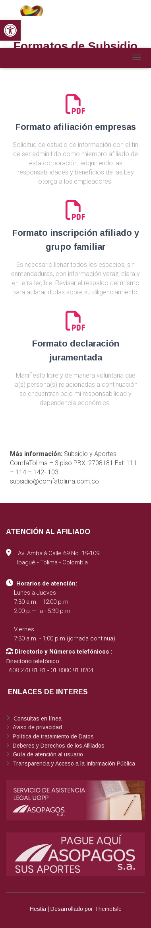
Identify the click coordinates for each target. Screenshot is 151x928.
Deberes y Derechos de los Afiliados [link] (58, 745)
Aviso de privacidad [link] (36, 727)
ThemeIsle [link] (108, 909)
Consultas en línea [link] (37, 718)
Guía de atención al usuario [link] (47, 754)
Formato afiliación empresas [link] (75, 127)
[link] (10, 30)
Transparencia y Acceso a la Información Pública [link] (73, 763)
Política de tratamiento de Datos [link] (52, 736)
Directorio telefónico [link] (32, 661)
